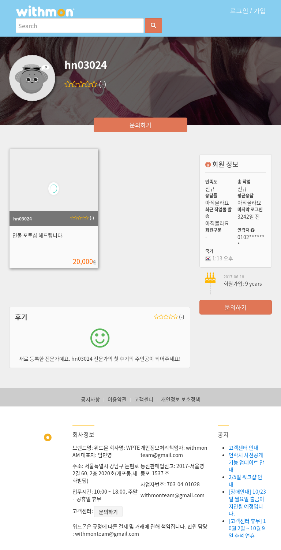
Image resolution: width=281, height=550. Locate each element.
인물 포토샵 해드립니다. (37, 235)
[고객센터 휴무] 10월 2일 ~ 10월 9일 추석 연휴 (247, 528)
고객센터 (143, 399)
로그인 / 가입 (248, 10)
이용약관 (117, 399)
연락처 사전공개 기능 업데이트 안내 (246, 462)
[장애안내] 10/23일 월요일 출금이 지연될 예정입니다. (247, 502)
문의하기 (140, 124)
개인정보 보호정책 (180, 399)
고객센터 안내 (243, 447)
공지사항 (90, 399)
